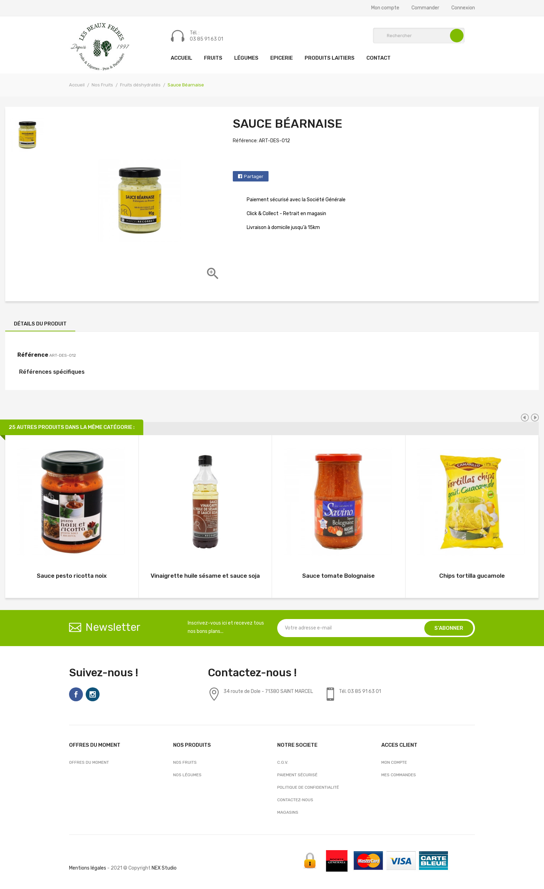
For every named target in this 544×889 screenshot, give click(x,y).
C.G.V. (282, 762)
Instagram (93, 694)
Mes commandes (398, 774)
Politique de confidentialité (308, 787)
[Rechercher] (419, 35)
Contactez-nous (295, 799)
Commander (425, 8)
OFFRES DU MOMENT (89, 762)
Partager (253, 176)
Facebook (76, 694)
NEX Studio (164, 868)
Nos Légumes (187, 774)
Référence (32, 355)
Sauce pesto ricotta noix (72, 576)
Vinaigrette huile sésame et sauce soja (205, 576)
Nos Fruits (185, 762)
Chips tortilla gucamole (472, 576)
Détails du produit (40, 324)
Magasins (287, 812)
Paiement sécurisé (297, 774)
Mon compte (385, 8)
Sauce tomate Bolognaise (338, 576)
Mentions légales (87, 868)
